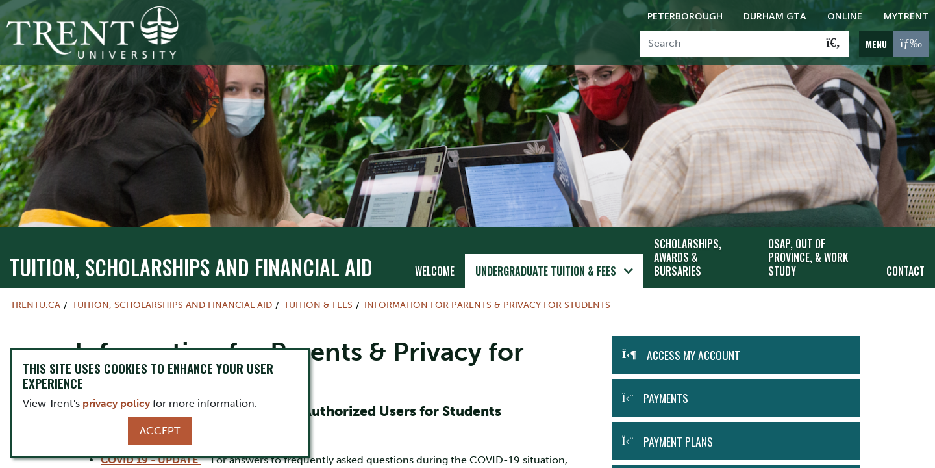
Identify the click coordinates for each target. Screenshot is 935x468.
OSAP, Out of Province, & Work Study (808, 245)
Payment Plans (678, 429)
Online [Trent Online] (844, 16)
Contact (905, 259)
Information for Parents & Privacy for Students (487, 294)
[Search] (729, 44)
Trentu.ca (35, 294)
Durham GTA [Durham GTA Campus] (774, 16)
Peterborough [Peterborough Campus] (685, 16)
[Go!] (833, 44)
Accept (160, 430)
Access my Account (693, 343)
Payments (665, 386)
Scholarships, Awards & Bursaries (687, 245)
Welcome (435, 259)
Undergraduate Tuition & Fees (545, 259)
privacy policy (116, 403)
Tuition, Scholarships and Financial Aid (191, 255)
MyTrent (906, 16)
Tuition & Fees (318, 294)
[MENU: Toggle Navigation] (894, 44)
